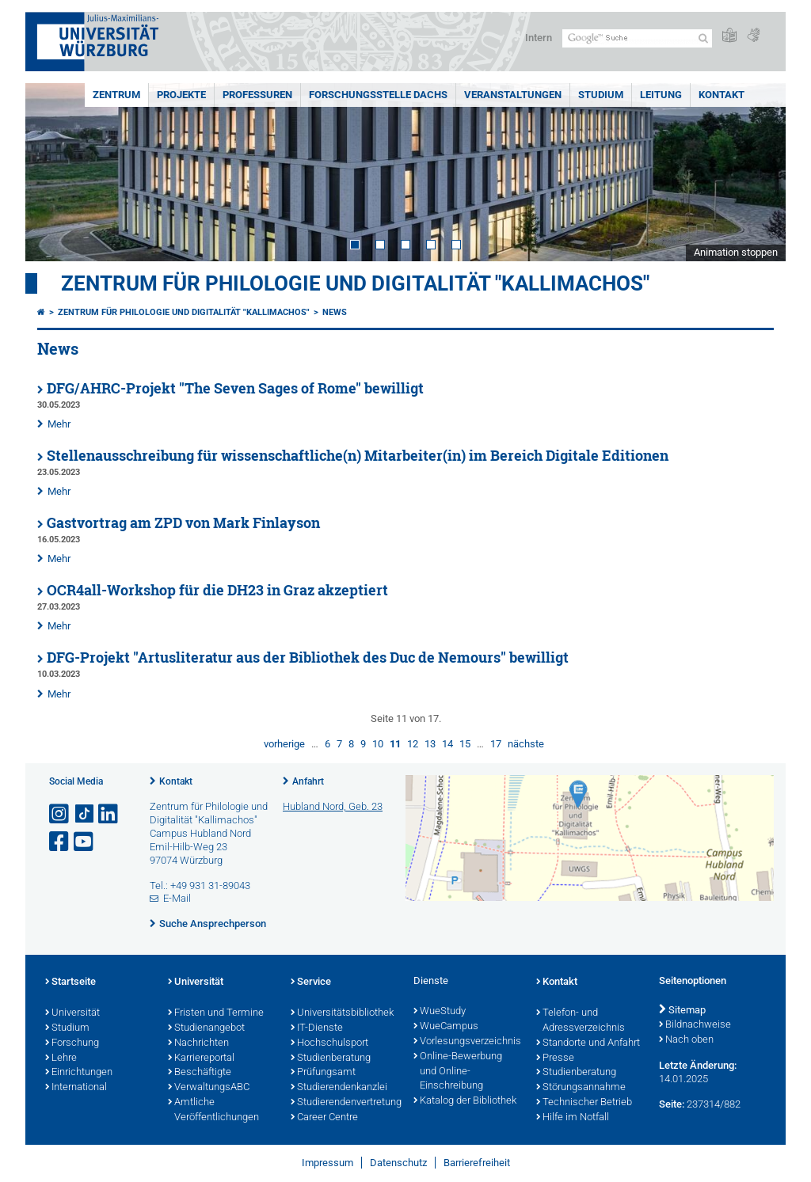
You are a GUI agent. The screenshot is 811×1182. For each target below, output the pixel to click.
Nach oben (686, 1040)
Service (311, 982)
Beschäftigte (199, 1073)
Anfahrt (308, 781)
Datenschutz (398, 1163)
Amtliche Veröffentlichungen (213, 1110)
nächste (526, 744)
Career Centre (324, 1118)
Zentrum (116, 95)
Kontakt (721, 95)
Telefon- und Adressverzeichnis (580, 1021)
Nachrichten (198, 1043)
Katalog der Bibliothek (464, 1101)
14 (447, 744)
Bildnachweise (695, 1025)
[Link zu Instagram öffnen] (60, 814)
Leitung (661, 95)
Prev (53, 172)
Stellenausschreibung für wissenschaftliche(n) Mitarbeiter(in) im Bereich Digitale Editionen (357, 456)
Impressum (327, 1163)
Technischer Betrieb (584, 1103)
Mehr (59, 424)
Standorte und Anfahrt (588, 1043)
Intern (538, 38)
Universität (72, 1013)
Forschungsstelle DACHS (378, 95)
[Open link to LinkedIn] (109, 814)
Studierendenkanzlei (339, 1088)
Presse (555, 1058)
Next (758, 172)
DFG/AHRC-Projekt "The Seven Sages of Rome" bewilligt (235, 388)
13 (430, 744)
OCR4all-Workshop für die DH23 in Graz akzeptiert (217, 590)
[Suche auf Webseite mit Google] (637, 38)
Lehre (61, 1058)
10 (377, 744)
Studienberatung (331, 1058)
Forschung (72, 1043)
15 (464, 744)
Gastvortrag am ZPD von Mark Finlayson (183, 523)
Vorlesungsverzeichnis (466, 1042)
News (334, 312)
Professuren (257, 95)
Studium (600, 95)
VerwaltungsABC (208, 1088)
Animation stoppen (736, 252)
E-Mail (177, 898)
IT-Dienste (317, 1028)
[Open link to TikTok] (85, 814)
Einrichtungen (78, 1073)
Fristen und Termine (216, 1013)
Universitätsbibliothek (342, 1013)
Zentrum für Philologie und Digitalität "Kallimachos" (355, 283)
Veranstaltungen (513, 95)
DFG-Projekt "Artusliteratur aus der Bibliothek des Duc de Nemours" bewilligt (308, 657)
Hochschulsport (329, 1043)
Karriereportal (201, 1058)
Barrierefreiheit (477, 1163)
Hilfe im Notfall (572, 1118)
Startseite (70, 982)
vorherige (284, 744)
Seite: (671, 1104)
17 (495, 744)
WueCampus (445, 1027)
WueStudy (439, 1012)
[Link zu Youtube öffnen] (85, 842)
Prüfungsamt (323, 1073)
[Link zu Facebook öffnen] (60, 842)
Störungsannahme (581, 1088)
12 (412, 744)
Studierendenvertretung (344, 1103)
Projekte (181, 95)
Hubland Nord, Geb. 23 (333, 806)
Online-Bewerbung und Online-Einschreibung (457, 1072)
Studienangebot (206, 1028)
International (76, 1088)
